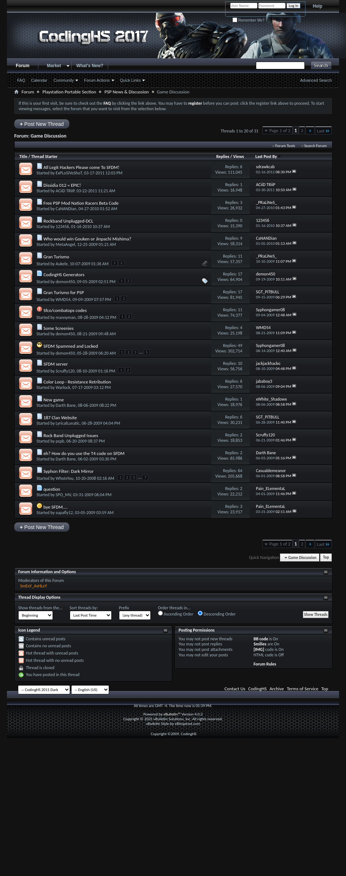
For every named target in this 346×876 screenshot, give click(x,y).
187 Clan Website (60, 417)
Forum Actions (96, 80)
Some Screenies (58, 328)
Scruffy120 (65, 371)
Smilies (260, 644)
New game (53, 399)
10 (240, 363)
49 (240, 345)
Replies (222, 156)
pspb (60, 441)
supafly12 (64, 512)
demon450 (65, 281)
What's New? (89, 65)
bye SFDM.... (55, 507)
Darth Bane (66, 405)
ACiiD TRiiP (65, 190)
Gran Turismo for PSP (63, 292)
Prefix (124, 607)
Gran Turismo (56, 256)
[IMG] (259, 649)
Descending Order (216, 614)
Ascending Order (175, 614)
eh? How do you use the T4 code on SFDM (83, 453)
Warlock (63, 387)
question (51, 489)
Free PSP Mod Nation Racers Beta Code (81, 203)
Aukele (62, 263)
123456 (62, 226)
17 (240, 274)
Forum (22, 65)
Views (238, 156)
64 (240, 470)
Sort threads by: (84, 607)
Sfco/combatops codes (65, 310)
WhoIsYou (65, 478)
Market (54, 65)
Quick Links (130, 80)
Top (326, 557)
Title (23, 156)
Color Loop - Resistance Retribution (77, 382)
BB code (261, 638)
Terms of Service (302, 688)
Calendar (39, 80)
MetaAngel (65, 244)
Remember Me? (248, 20)
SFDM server (55, 364)
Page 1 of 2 (280, 130)
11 (240, 256)
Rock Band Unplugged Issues (70, 435)
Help (317, 6)
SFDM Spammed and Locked (70, 346)
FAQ (21, 80)
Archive (277, 688)
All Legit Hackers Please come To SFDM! (81, 167)
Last (323, 131)
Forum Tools (285, 145)
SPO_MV (63, 494)
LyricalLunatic (68, 423)
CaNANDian (66, 208)
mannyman (66, 317)
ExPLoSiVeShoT (69, 172)
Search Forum (315, 145)
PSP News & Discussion (126, 91)
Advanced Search (316, 80)
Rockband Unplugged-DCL (68, 221)
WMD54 (63, 299)
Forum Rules (265, 664)
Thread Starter (44, 156)
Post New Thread (42, 124)
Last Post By (268, 156)
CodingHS (257, 688)
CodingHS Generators (63, 274)
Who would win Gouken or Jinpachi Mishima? (87, 239)
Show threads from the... (40, 607)
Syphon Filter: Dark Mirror (68, 471)
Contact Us (234, 688)
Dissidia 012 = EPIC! (62, 185)
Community (64, 80)
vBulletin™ (172, 714)
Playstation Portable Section (69, 91)
